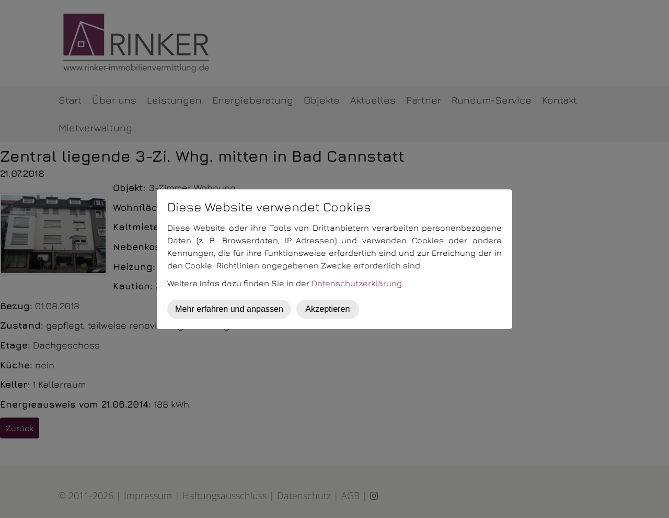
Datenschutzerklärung (357, 283)
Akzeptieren (327, 308)
